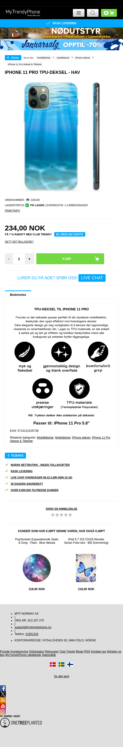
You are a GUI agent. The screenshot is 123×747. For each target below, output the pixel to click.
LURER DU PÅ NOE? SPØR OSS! (61, 278)
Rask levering (18, 471)
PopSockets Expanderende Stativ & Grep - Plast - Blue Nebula (37, 541)
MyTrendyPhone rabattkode (23, 655)
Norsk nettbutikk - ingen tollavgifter (37, 465)
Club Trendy (67, 651)
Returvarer (52, 651)
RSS (87, 651)
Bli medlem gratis (69, 234)
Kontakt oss (98, 651)
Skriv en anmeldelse (61, 508)
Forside (5, 651)
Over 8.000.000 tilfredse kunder (31, 490)
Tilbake (15, 57)
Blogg (80, 651)
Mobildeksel (62, 437)
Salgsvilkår (49, 655)
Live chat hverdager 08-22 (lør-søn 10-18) (38, 477)
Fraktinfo (12, 210)
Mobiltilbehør (45, 437)
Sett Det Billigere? (19, 241)
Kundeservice (19, 651)
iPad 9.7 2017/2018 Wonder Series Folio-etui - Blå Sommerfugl (86, 541)
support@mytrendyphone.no (33, 627)
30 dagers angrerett (24, 483)
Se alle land (61, 676)
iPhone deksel (81, 437)
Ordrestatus (36, 651)
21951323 (31, 634)
